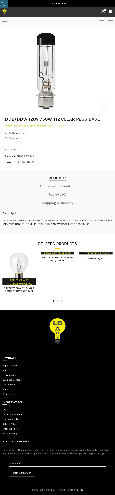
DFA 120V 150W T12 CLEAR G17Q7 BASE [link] (57, 259)
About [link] (5, 389)
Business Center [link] (11, 380)
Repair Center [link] (9, 365)
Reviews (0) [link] (57, 194)
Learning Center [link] (11, 375)
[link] (4, 4)
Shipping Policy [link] (10, 428)
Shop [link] (5, 370)
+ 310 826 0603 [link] (58, 3)
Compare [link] (14, 138)
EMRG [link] (80, 489)
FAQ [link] (4, 409)
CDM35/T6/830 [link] (95, 258)
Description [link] (57, 178)
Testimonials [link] (9, 384)
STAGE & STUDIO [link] (25, 156)
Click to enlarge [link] (104, 107)
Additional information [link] (57, 186)
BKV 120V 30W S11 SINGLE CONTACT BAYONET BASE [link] (19, 290)
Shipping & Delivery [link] (57, 203)
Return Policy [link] (9, 424)
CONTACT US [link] (58, 125)
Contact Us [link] (8, 394)
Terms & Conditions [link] (13, 414)
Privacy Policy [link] (9, 433)
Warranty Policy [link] (11, 419)
